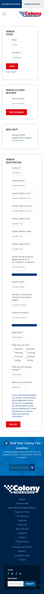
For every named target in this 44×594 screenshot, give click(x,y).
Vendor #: (16, 168)
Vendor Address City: (21, 218)
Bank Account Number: (22, 382)
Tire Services (22, 516)
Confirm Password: (20, 312)
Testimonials (22, 503)
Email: (14, 39)
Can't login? (11, 71)
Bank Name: (17, 332)
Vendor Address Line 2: (22, 206)
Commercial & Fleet (32, 4)
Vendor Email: (18, 282)
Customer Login (22, 555)
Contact (22, 559)
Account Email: (18, 98)
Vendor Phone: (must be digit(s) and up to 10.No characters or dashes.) (23, 259)
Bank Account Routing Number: (21, 368)
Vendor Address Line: (21, 193)
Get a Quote (22, 528)
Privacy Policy (22, 541)
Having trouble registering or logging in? (21, 138)
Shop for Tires (22, 511)
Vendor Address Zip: (21, 244)
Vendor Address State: (22, 231)
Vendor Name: (18, 180)
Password (16, 52)
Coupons (22, 520)
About (22, 499)
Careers (22, 537)
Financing (22, 524)
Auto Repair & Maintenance (22, 507)
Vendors (22, 551)
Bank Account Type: (21, 345)
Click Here (19, 140)
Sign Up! (29, 583)
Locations (22, 533)
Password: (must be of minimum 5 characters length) (22, 297)
